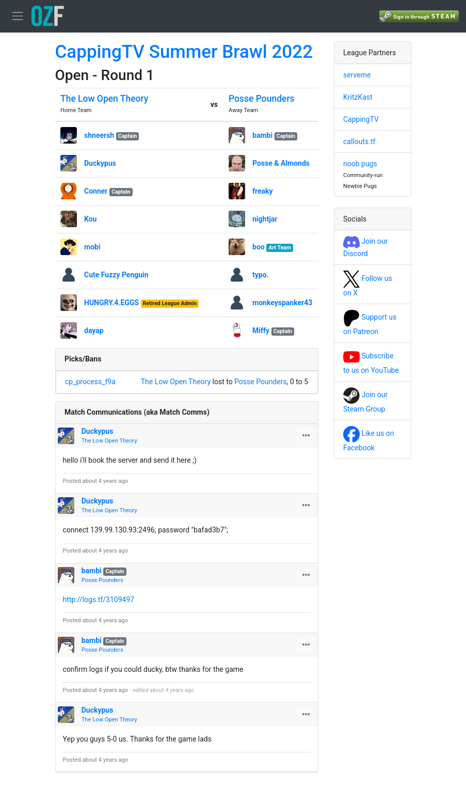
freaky (262, 191)
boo (258, 247)
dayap (94, 330)
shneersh (99, 135)
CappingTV (361, 119)
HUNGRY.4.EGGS (111, 302)
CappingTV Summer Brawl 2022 (184, 51)
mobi (92, 247)
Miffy (260, 330)
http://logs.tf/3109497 (99, 599)
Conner (95, 191)
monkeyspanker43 (282, 302)
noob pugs (360, 164)
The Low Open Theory (104, 98)
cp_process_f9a (90, 381)
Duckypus (100, 163)
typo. (260, 275)
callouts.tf (359, 141)
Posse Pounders (262, 98)
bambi (262, 135)
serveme (357, 75)
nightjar (264, 219)
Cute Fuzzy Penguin (116, 275)
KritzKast (358, 97)
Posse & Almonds (281, 163)
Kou (90, 219)
